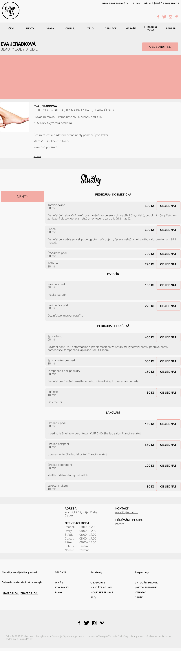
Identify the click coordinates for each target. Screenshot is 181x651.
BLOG (136, 3)
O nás (59, 582)
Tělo (90, 28)
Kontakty (62, 587)
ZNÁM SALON (29, 593)
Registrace (171, 3)
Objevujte (97, 582)
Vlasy (50, 28)
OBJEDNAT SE (160, 46)
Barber (171, 28)
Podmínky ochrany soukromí (133, 636)
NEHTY (22, 197)
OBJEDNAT (168, 205)
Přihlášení (152, 3)
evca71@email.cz (126, 512)
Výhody (140, 592)
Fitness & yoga (150, 28)
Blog (58, 592)
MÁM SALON (11, 593)
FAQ (93, 597)
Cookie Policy (26, 639)
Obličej (70, 28)
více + (37, 156)
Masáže (131, 28)
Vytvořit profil (146, 582)
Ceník (139, 597)
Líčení (10, 28)
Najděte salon (101, 587)
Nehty (30, 28)
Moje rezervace (101, 592)
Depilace (110, 28)
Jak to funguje (146, 587)
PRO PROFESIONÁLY (115, 3)
